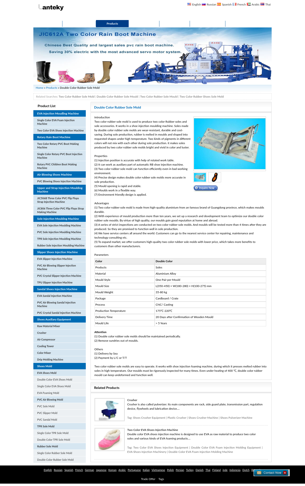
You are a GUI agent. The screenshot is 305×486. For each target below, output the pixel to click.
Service (144, 23)
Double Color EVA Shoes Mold (54, 379)
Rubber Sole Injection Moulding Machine (61, 245)
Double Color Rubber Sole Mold (55, 459)
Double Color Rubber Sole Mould (117, 96)
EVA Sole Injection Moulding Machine (59, 225)
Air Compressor (46, 339)
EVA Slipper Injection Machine (54, 258)
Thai (268, 4)
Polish (170, 469)
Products (112, 23)
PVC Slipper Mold (47, 412)
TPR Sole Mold (45, 426)
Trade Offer (148, 479)
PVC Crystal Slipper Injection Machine (59, 275)
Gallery (174, 23)
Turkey (190, 469)
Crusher (41, 332)
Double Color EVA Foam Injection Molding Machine (200, 452)
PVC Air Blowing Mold (50, 399)
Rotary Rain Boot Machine (53, 137)
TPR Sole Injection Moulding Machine (59, 238)
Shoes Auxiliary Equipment (54, 319)
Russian (211, 4)
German (89, 469)
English (196, 4)
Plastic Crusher (177, 417)
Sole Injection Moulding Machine (58, 218)
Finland (216, 469)
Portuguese (134, 469)
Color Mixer (44, 352)
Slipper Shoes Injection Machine (57, 252)
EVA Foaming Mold (48, 392)
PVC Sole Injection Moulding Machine (59, 232)
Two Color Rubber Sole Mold (77, 96)
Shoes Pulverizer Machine (236, 417)
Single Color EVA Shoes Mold (54, 386)
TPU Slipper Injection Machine (55, 282)
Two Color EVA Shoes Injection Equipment (160, 447)
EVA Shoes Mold (46, 372)
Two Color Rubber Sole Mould (159, 96)
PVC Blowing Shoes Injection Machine (59, 181)
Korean (112, 469)
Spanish (227, 4)
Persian (180, 469)
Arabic (256, 4)
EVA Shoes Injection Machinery (146, 452)
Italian (146, 469)
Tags (161, 479)
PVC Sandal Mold (47, 419)
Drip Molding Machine (50, 359)
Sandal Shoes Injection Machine (57, 289)
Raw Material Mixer (48, 326)
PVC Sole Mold (45, 406)
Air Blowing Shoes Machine (54, 174)
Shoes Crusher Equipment (149, 417)
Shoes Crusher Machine (203, 417)
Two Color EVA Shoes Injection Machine (60, 130)
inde (225, 469)
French (241, 4)
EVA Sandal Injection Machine (54, 295)
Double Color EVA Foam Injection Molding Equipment (226, 447)
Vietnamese (158, 469)
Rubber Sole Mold (47, 446)
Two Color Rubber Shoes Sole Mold (202, 96)
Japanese (101, 469)
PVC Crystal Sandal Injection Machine (59, 312)
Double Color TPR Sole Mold (53, 439)
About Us (79, 23)
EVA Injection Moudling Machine (58, 113)
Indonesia (234, 469)
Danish (199, 469)
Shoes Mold (44, 366)
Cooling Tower (45, 346)
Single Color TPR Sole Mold (52, 432)
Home (48, 23)
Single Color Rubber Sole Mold (54, 453)
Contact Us (208, 23)
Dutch (245, 469)
